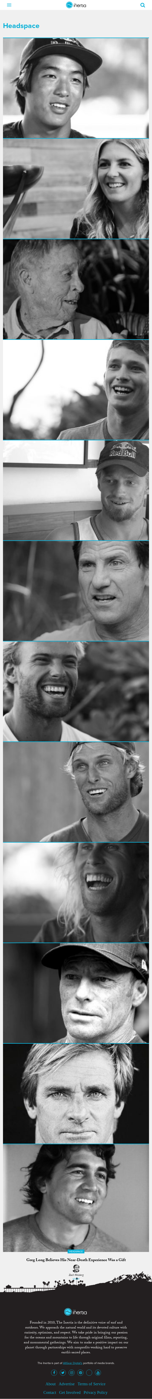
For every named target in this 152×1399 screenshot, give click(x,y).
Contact (49, 1392)
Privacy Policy (96, 1392)
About (50, 1384)
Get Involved (70, 1392)
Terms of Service (92, 1384)
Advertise (67, 1384)
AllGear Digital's (72, 1363)
